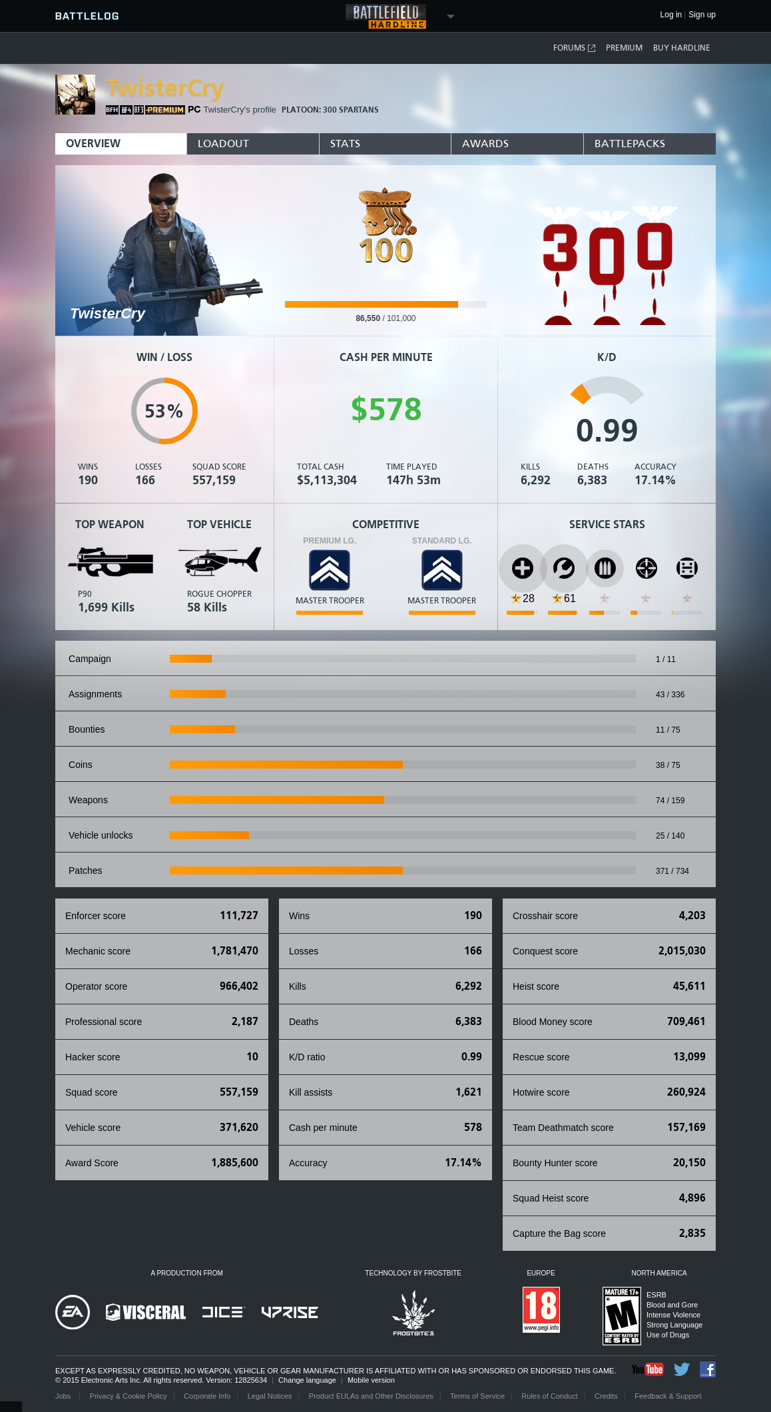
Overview (93, 143)
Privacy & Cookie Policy (128, 1396)
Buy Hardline (681, 48)
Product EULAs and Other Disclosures (371, 1396)
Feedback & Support (668, 1396)
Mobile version (371, 1380)
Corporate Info (207, 1396)
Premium (624, 48)
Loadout (223, 143)
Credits (606, 1396)
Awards (485, 143)
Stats (345, 143)
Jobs (64, 1396)
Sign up (702, 15)
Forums (575, 48)
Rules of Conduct (549, 1396)
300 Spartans (351, 110)
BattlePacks (630, 143)
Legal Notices (270, 1396)
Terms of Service (477, 1396)
